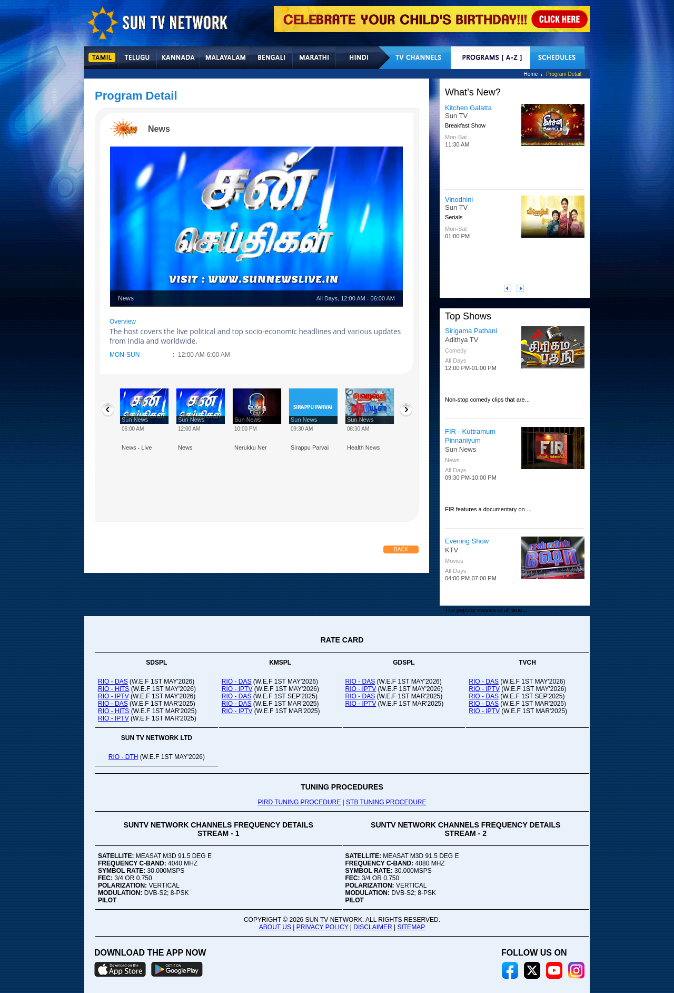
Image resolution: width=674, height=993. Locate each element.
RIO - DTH (123, 757)
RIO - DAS (113, 681)
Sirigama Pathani (471, 331)
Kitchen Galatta (468, 108)
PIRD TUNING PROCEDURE (299, 802)
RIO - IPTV (113, 696)
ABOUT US (275, 927)
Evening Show (467, 541)
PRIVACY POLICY (322, 927)
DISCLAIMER (372, 927)
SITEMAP (411, 927)
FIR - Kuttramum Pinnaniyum (470, 435)
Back (401, 549)
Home (531, 74)
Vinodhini (459, 199)
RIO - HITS (113, 689)
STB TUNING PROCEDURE (386, 802)
